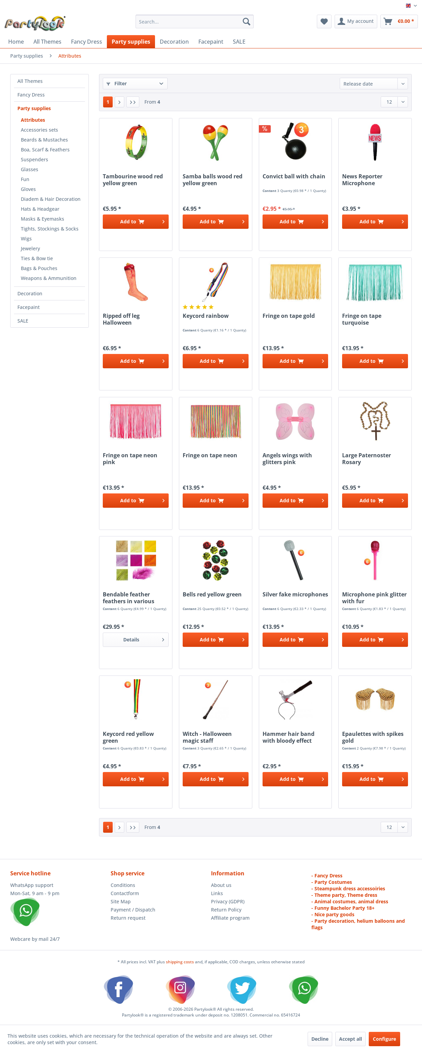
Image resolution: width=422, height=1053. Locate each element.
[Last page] (132, 102)
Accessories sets (39, 130)
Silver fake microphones (295, 594)
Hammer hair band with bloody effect (288, 737)
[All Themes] (47, 41)
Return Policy (226, 909)
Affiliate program (230, 918)
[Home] (16, 41)
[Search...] (195, 21)
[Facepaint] (211, 41)
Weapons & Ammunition (48, 278)
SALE (22, 320)
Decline (319, 1039)
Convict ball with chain (294, 176)
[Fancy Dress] (86, 41)
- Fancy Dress (326, 875)
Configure (384, 1039)
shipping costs (180, 962)
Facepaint (28, 307)
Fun (25, 179)
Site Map (121, 901)
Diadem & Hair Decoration (51, 199)
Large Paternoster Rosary (366, 458)
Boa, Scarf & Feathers (45, 149)
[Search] (246, 21)
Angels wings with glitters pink (287, 458)
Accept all (350, 1039)
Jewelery (30, 248)
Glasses (29, 169)
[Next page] (119, 102)
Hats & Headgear (40, 209)
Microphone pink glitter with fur (374, 598)
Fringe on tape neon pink (130, 458)
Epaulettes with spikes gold (373, 737)
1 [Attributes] (108, 102)
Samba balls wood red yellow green (212, 180)
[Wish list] (324, 21)
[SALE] (239, 41)
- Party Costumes (331, 882)
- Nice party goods (332, 914)
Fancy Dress (31, 94)
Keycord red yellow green (128, 737)
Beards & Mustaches (44, 139)
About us (221, 885)
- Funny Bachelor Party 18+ (343, 908)
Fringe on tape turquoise (361, 319)
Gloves (28, 189)
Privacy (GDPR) (227, 901)
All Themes (30, 81)
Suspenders (34, 159)
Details (143, 638)
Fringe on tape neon (210, 455)
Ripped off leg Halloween (121, 319)
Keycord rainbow (206, 316)
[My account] (356, 21)
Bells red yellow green (212, 594)
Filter (117, 83)
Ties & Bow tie (37, 258)
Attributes (33, 120)
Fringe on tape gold (289, 316)
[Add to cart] (136, 221)
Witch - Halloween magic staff (207, 737)
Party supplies (34, 108)
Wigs (26, 238)
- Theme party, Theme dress (344, 895)
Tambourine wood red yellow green (133, 180)
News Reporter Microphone (362, 180)
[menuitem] (195, 21)
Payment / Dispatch (133, 909)
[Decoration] (174, 41)
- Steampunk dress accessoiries (348, 888)
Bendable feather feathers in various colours (128, 598)
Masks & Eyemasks (42, 219)
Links (217, 893)
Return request (128, 918)
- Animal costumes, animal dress (349, 901)
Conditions (123, 885)
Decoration (29, 293)
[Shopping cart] (399, 21)
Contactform (125, 893)
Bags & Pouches (39, 268)
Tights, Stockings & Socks (50, 228)
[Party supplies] (131, 41)
